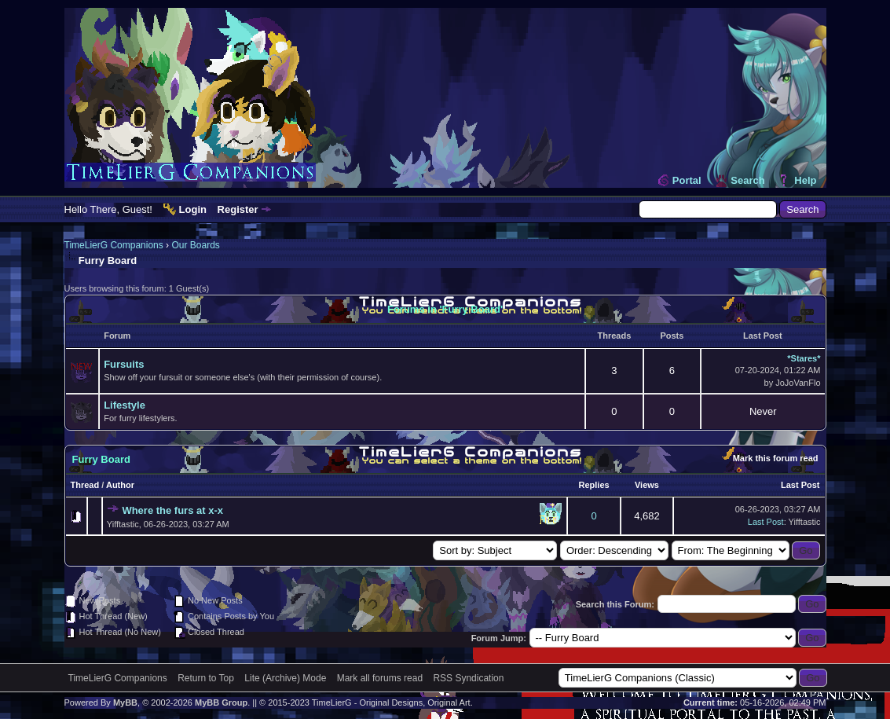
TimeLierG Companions (113, 245)
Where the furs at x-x (172, 510)
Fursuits (124, 364)
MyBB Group (221, 702)
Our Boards (195, 245)
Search (747, 180)
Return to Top (206, 678)
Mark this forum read (776, 458)
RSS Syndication (468, 678)
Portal (686, 180)
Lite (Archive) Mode (285, 678)
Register (238, 209)
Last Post (800, 485)
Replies (594, 485)
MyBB (125, 702)
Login (193, 209)
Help (805, 180)
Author (120, 485)
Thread (85, 485)
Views (647, 485)
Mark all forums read (380, 678)
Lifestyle (124, 405)
